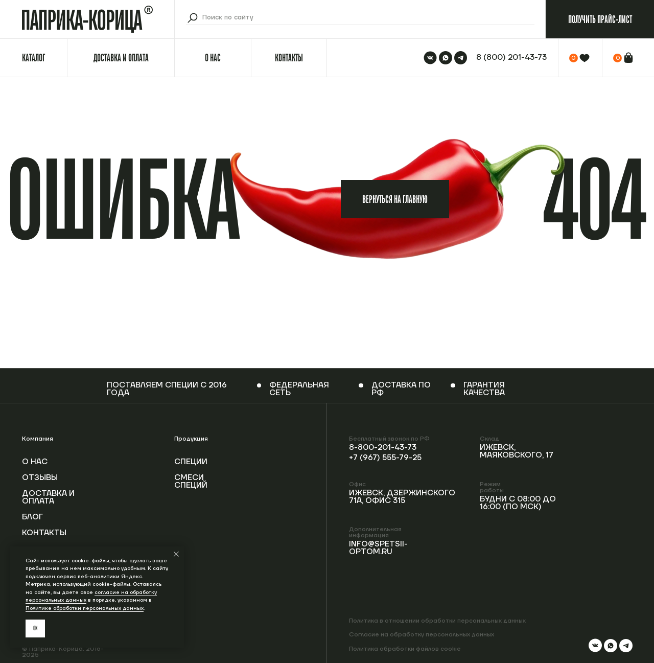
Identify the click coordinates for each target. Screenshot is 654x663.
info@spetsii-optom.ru (378, 548)
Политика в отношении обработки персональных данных (437, 621)
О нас (35, 462)
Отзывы (40, 478)
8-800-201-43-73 (382, 447)
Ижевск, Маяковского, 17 (516, 451)
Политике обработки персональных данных (85, 608)
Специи (190, 462)
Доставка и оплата (48, 497)
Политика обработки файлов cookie (405, 649)
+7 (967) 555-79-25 (385, 458)
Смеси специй (190, 481)
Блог (32, 517)
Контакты (44, 533)
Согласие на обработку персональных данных (421, 634)
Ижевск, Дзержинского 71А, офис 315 (402, 497)
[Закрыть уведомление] (176, 554)
